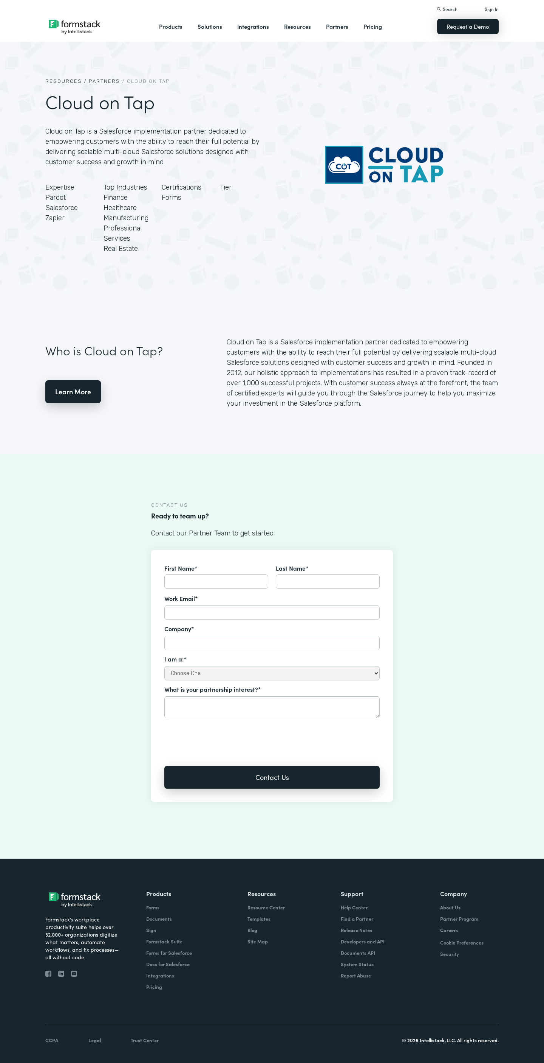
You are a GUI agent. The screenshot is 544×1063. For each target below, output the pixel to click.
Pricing (372, 26)
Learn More (73, 391)
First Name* (181, 568)
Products (170, 26)
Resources (297, 26)
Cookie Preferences (462, 942)
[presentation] (221, 737)
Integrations (253, 26)
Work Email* (181, 598)
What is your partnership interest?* (212, 689)
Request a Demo (468, 26)
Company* (179, 628)
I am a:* (175, 659)
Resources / (66, 81)
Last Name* (292, 568)
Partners (337, 26)
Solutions (210, 26)
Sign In (492, 9)
